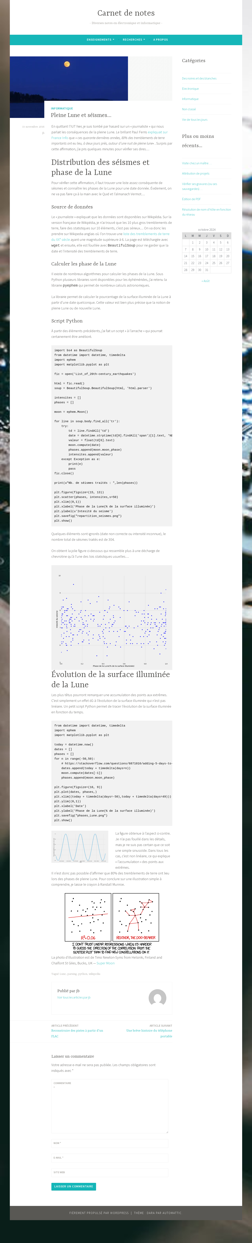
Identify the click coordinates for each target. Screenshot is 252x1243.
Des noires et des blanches (199, 78)
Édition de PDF (191, 199)
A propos (160, 39)
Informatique (62, 108)
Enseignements (99, 39)
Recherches (132, 39)
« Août (205, 281)
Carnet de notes (126, 13)
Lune (63, 996)
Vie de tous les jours (194, 119)
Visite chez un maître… (197, 163)
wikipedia (94, 996)
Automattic (172, 1236)
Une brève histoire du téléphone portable (143, 1053)
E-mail (58, 1180)
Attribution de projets (195, 173)
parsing (72, 996)
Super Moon (106, 986)
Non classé (189, 109)
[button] (69, 87)
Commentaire (62, 1108)
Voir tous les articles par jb (74, 1020)
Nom (57, 1166)
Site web (59, 1195)
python (82, 996)
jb (43, 133)
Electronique (190, 89)
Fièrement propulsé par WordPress (99, 1236)
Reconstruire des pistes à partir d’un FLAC (80, 1053)
